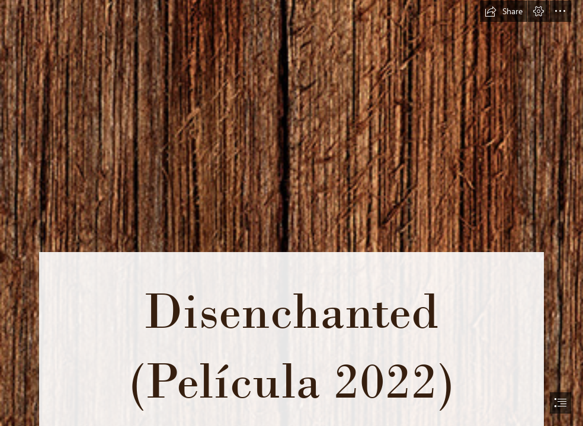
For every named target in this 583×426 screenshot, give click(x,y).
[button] (503, 11)
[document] (291, 213)
